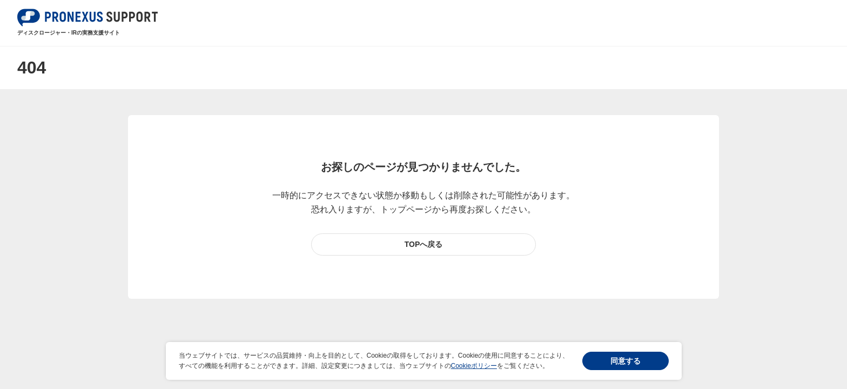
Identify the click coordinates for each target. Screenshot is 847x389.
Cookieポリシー (474, 366)
